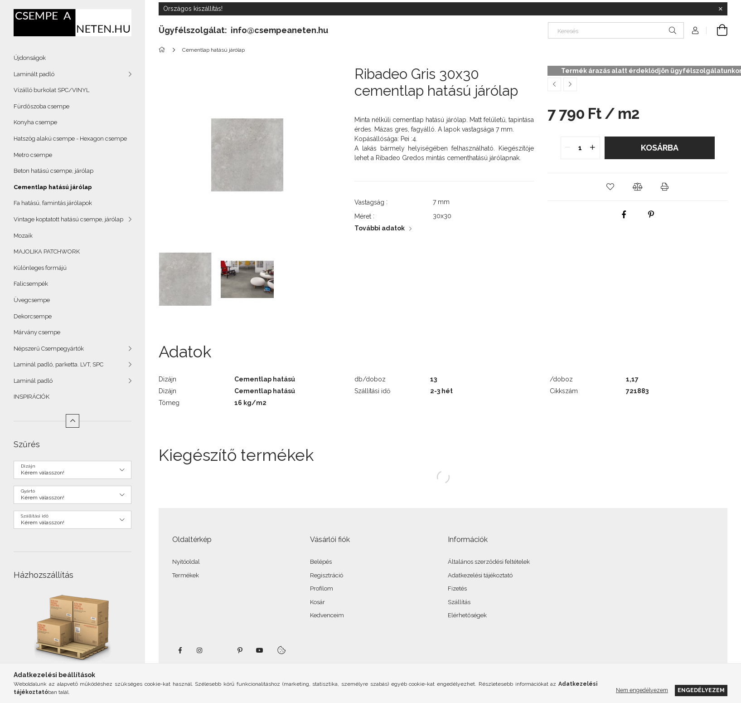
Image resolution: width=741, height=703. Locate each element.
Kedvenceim (327, 615)
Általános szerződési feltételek (489, 561)
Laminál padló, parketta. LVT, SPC (58, 364)
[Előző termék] (554, 84)
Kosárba (659, 147)
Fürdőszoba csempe (41, 106)
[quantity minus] (568, 148)
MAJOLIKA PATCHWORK (47, 251)
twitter (220, 650)
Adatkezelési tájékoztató (480, 575)
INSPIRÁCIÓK (31, 396)
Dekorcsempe (33, 316)
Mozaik (23, 235)
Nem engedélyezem (642, 690)
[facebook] (624, 214)
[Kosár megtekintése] (717, 30)
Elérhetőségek (467, 615)
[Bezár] (720, 9)
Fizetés (457, 588)
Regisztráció (326, 575)
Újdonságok (30, 57)
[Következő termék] (570, 84)
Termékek (185, 575)
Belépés (321, 561)
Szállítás (459, 602)
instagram (200, 650)
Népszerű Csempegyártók (49, 348)
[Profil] (695, 30)
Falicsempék (31, 283)
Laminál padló (33, 380)
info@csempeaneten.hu (279, 30)
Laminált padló (34, 74)
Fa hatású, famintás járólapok (53, 203)
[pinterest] (651, 214)
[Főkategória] (163, 50)
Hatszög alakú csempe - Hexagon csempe (70, 138)
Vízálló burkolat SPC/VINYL (51, 90)
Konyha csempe (35, 122)
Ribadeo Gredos (400, 157)
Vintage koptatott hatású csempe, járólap (68, 219)
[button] (610, 187)
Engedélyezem (701, 690)
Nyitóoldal (186, 561)
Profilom (321, 588)
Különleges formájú (40, 267)
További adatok (379, 228)
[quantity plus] (593, 148)
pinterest (239, 650)
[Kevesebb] (72, 421)
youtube (259, 650)
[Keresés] (616, 30)
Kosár (317, 602)
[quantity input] (580, 148)
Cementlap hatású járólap (53, 187)
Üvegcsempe (32, 300)
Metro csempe (33, 154)
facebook (180, 650)
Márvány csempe (37, 332)
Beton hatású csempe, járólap (53, 170)
